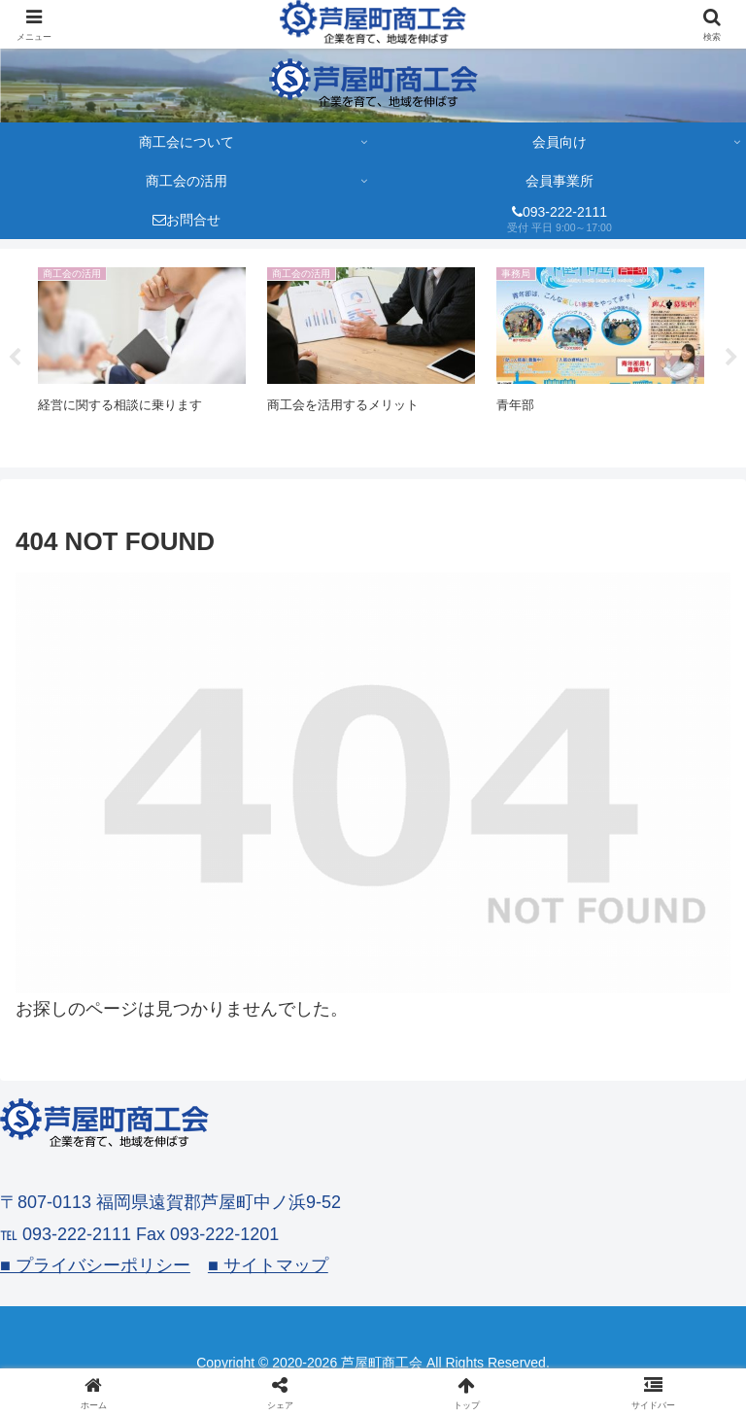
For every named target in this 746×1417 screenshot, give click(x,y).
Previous (14, 357)
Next (731, 357)
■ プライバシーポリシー (95, 1265)
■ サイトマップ (268, 1265)
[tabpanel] (142, 354)
